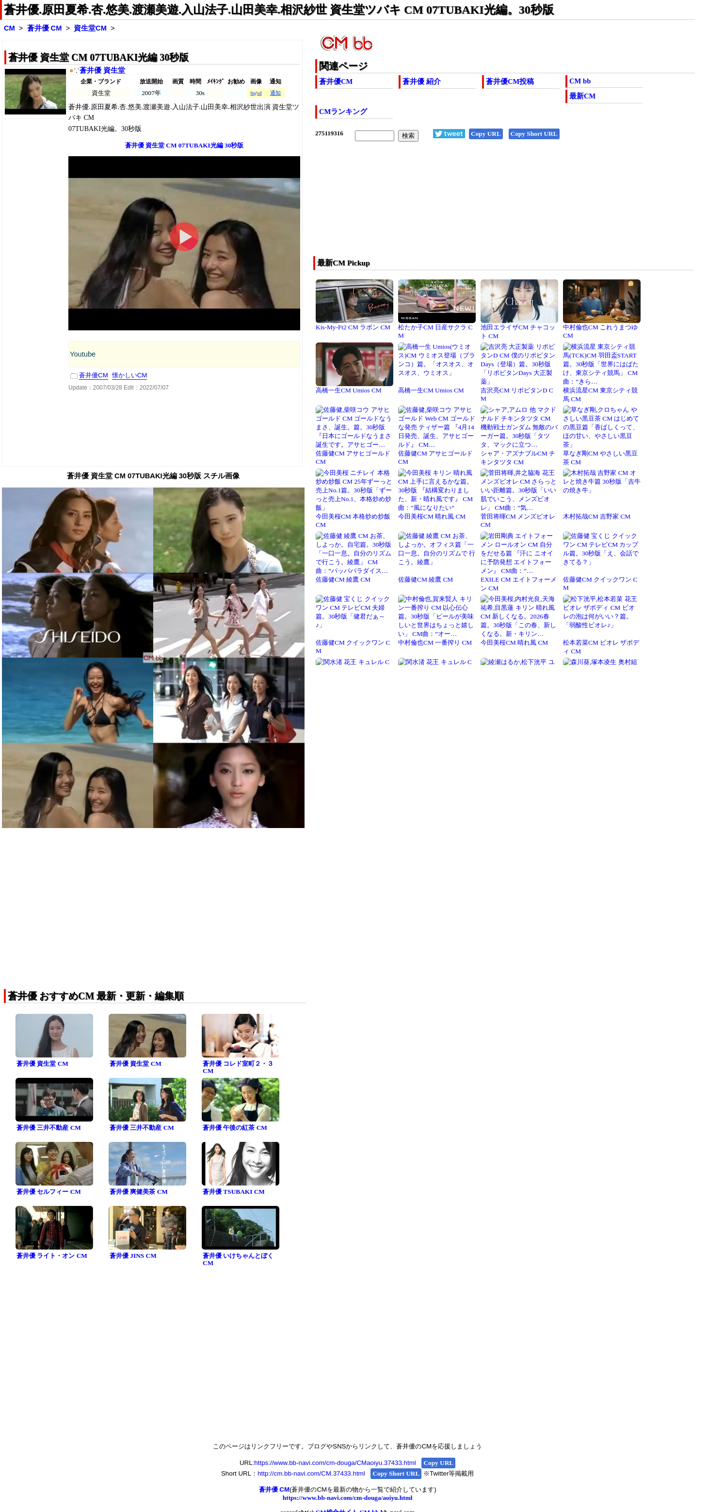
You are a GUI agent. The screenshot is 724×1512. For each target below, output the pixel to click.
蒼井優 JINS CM (133, 1255)
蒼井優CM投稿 (510, 81)
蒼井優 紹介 (421, 81)
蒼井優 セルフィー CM (48, 1191)
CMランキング (343, 111)
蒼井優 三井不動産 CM (48, 1127)
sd (259, 93)
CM (9, 28)
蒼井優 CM (44, 28)
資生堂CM (90, 28)
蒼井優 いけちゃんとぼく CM (238, 1259)
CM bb (580, 81)
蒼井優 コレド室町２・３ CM (238, 1067)
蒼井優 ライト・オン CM (51, 1255)
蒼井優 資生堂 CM (42, 1063)
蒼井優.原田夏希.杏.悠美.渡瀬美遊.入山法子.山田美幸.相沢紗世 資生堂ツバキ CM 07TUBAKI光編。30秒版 (279, 9)
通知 (275, 93)
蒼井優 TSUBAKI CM (234, 1191)
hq (253, 93)
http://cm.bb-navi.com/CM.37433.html (311, 1473)
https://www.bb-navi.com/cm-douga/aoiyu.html (348, 1497)
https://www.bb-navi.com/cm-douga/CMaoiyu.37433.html (335, 1462)
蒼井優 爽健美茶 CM (139, 1191)
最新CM (582, 96)
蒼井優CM (336, 81)
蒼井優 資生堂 (102, 70)
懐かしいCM (129, 375)
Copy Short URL (534, 133)
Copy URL (486, 133)
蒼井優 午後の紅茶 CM (235, 1127)
